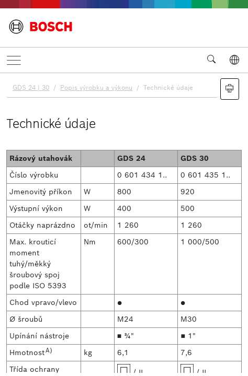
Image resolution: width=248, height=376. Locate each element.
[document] (124, 223)
